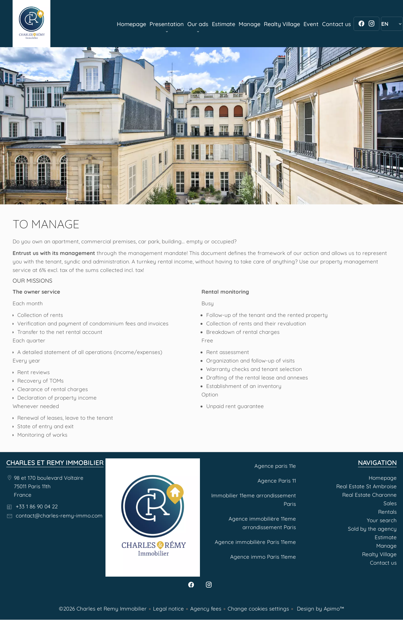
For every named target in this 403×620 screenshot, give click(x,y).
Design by (319, 608)
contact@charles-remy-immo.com (59, 515)
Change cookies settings (258, 608)
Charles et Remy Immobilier (55, 462)
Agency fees (205, 608)
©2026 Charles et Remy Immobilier (103, 608)
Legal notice (168, 608)
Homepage (31, 23)
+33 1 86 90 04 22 (37, 506)
